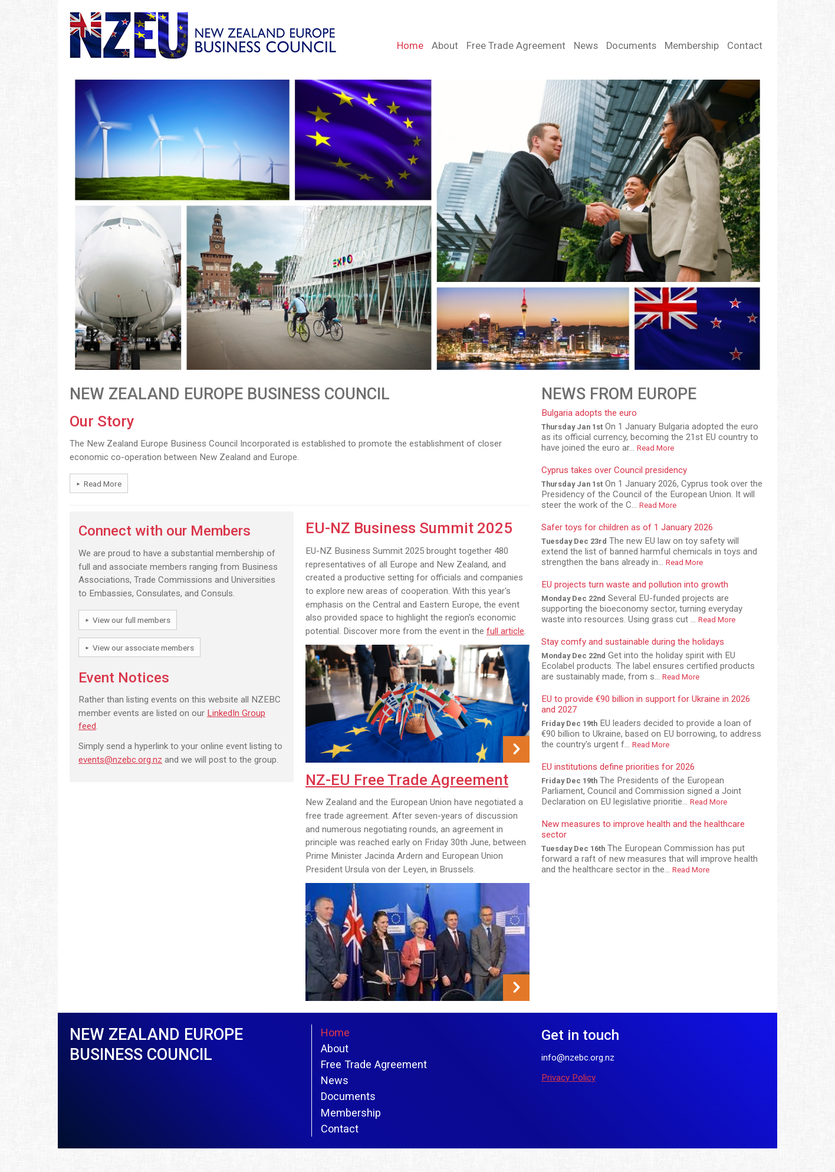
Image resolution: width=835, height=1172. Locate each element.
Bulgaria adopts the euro (589, 413)
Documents (631, 45)
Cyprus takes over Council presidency (614, 470)
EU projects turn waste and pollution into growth (634, 584)
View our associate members (143, 647)
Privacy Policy (568, 1077)
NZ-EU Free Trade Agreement (406, 780)
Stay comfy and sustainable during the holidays (632, 641)
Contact (744, 45)
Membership (692, 45)
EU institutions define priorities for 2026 (618, 766)
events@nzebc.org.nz (120, 759)
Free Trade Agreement (516, 45)
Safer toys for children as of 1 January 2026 (627, 527)
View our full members (131, 620)
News (586, 45)
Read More (102, 483)
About (445, 45)
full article (505, 631)
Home (410, 45)
